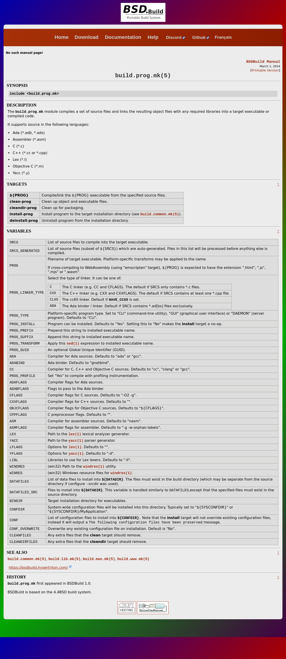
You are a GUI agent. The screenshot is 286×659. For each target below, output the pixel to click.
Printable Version (265, 71)
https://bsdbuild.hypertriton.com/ (38, 589)
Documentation (124, 37)
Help (154, 37)
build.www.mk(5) (133, 580)
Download (87, 37)
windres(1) (93, 483)
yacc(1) (75, 455)
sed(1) (73, 351)
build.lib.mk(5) (64, 580)
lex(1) (74, 448)
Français (223, 37)
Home (61, 37)
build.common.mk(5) (159, 217)
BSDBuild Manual (263, 62)
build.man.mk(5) (99, 580)
